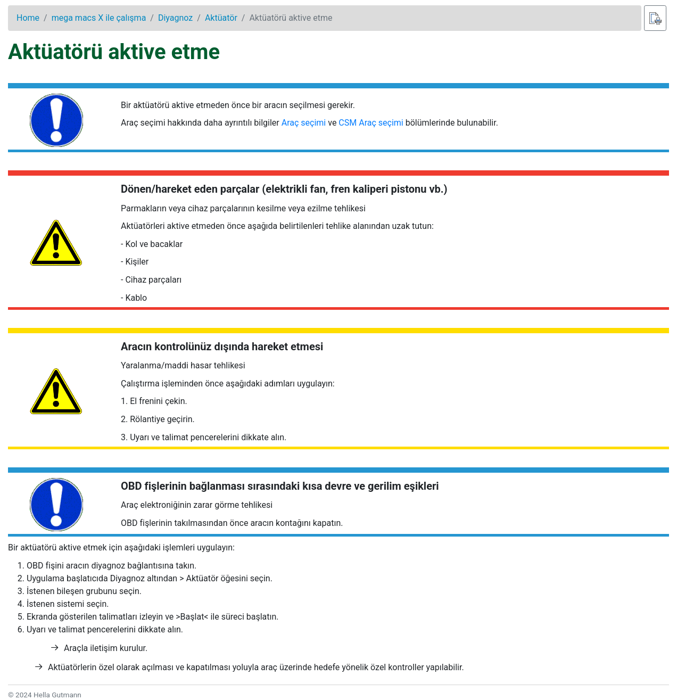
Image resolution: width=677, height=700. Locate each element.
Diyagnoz (175, 18)
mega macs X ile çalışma (99, 18)
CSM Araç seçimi (370, 123)
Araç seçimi (304, 123)
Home (27, 18)
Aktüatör (221, 18)
